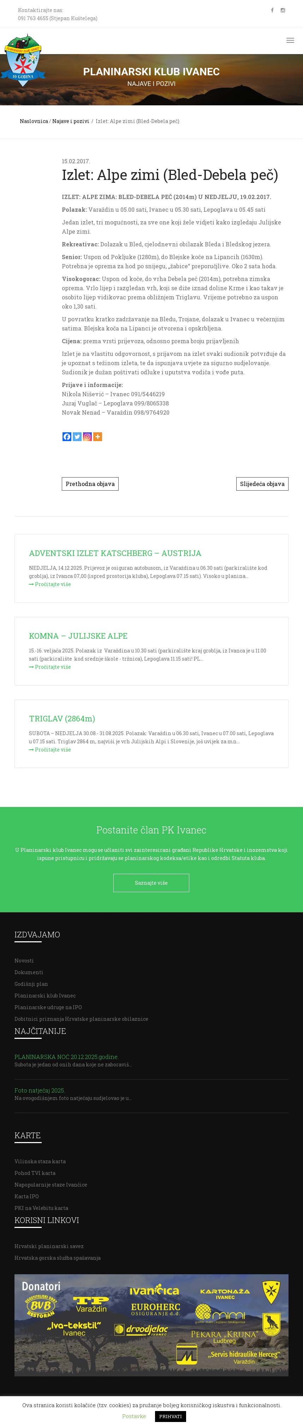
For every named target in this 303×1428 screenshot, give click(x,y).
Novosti (24, 958)
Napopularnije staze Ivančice (50, 1182)
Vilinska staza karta (40, 1158)
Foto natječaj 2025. (39, 1088)
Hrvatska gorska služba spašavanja (57, 1255)
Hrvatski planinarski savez (49, 1243)
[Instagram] (87, 436)
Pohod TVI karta (34, 1170)
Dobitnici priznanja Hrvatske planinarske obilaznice (81, 1016)
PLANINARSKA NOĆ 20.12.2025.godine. (66, 1054)
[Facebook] (67, 436)
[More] (97, 436)
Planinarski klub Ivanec (45, 993)
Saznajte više (151, 882)
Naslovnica (34, 121)
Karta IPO (26, 1193)
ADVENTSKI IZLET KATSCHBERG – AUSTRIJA (115, 553)
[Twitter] (77, 436)
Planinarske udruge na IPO (48, 1004)
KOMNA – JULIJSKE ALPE (78, 636)
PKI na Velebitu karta (41, 1205)
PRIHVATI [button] (170, 1416)
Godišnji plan (31, 981)
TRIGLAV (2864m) (62, 718)
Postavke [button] (134, 1416)
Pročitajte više (50, 584)
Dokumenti (28, 969)
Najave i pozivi (70, 121)
